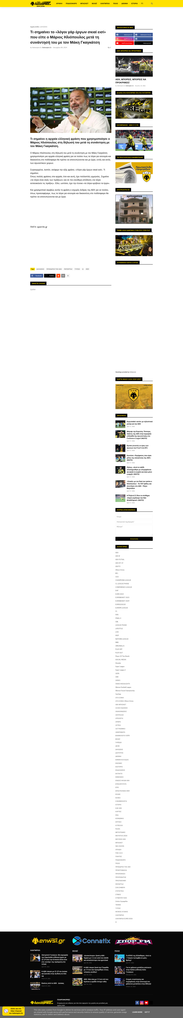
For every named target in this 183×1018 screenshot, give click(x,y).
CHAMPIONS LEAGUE (123, 580)
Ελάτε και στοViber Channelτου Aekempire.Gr (16, 1011)
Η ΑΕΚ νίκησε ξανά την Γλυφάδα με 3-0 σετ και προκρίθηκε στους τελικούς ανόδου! (96, 969)
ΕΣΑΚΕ (117, 794)
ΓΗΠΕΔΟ (118, 742)
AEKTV (117, 566)
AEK (87, 269)
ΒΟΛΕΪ (117, 739)
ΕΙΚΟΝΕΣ (118, 763)
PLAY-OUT (119, 653)
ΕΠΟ (117, 787)
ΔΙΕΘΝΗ (118, 756)
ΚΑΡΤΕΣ (118, 811)
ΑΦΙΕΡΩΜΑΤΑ (120, 732)
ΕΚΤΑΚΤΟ (118, 773)
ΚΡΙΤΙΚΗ (118, 822)
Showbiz (118, 663)
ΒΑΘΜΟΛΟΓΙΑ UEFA (122, 735)
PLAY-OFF (118, 649)
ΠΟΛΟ (117, 863)
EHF (116, 590)
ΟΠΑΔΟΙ (118, 849)
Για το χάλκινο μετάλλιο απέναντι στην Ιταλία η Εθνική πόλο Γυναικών (138, 969)
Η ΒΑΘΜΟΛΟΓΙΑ (121, 801)
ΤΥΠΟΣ (77, 269)
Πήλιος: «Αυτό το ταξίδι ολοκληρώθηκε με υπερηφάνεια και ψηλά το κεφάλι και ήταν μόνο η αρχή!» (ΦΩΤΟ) (139, 470)
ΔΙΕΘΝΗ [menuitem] (124, 3)
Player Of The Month (122, 656)
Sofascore (133, 372)
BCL (116, 573)
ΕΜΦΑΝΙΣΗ (119, 777)
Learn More (137, 1012)
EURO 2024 (119, 594)
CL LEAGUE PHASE (122, 584)
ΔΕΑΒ (117, 746)
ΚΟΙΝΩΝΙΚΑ (119, 818)
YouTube (118, 694)
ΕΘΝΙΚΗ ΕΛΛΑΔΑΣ (122, 760)
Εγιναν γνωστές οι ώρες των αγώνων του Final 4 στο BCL (137, 447)
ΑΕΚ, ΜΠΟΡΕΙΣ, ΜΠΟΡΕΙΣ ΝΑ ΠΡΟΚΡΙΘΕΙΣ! (130, 81)
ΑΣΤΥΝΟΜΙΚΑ (120, 729)
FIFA (116, 615)
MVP (117, 635)
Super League (119, 666)
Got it (147, 1012)
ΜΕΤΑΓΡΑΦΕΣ (120, 832)
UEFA (117, 673)
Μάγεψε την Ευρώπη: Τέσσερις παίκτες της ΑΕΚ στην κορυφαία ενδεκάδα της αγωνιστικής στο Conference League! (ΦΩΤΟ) (139, 434)
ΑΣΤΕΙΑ (118, 725)
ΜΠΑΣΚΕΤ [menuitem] (84, 3)
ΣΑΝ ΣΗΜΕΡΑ (120, 887)
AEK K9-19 (119, 563)
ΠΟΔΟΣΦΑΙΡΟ (120, 860)
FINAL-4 (118, 618)
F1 (116, 611)
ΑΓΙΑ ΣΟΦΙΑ (119, 698)
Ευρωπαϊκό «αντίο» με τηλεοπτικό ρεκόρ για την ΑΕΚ (140, 423)
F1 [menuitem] (142, 3)
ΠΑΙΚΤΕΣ (118, 856)
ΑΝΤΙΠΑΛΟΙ (119, 715)
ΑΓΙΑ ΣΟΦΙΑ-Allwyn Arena (124, 701)
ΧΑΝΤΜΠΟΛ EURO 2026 (124, 919)
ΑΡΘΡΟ (118, 722)
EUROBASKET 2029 (122, 601)
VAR (116, 677)
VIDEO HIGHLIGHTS (122, 684)
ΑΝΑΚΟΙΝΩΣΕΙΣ (121, 711)
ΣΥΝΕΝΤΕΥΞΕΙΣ (121, 898)
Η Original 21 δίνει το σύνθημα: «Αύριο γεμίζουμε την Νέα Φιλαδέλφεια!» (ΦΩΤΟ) (138, 497)
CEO (117, 577)
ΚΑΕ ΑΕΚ (118, 808)
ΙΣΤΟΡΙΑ (118, 805)
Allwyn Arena (119, 570)
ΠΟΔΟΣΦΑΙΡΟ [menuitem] (71, 3)
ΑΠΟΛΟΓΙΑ (119, 718)
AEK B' (117, 556)
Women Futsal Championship (125, 691)
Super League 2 (120, 670)
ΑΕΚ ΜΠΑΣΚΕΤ (120, 704)
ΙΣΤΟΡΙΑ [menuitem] (134, 3)
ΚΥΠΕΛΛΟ (119, 825)
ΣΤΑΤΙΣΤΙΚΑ (119, 891)
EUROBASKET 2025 (122, 597)
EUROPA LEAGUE (121, 608)
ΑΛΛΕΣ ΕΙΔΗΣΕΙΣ (121, 708)
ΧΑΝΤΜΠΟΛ (119, 915)
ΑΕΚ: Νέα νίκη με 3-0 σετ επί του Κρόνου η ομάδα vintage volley (96, 980)
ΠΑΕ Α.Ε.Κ (119, 853)
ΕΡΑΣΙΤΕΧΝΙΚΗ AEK (122, 791)
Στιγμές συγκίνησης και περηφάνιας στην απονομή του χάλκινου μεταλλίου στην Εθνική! (138, 981)
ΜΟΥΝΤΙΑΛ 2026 (121, 836)
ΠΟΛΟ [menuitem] (115, 3)
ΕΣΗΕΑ (117, 798)
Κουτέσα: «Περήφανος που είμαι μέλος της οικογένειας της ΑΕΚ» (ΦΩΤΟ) (139, 457)
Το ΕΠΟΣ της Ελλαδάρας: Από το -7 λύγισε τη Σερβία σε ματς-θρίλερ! (138, 958)
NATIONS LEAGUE (121, 639)
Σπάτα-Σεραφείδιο (121, 901)
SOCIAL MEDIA (120, 660)
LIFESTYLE (119, 628)
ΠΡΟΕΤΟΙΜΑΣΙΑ (121, 870)
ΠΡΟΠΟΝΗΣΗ (120, 874)
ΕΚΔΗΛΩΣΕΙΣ (120, 770)
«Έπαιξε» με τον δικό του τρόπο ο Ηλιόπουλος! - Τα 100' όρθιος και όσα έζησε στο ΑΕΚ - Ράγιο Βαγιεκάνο (139, 484)
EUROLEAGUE (120, 604)
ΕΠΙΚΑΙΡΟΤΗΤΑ (120, 784)
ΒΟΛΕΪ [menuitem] (94, 3)
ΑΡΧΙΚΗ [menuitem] (59, 3)
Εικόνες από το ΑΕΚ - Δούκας (53, 983)
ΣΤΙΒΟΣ (118, 894)
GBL (116, 622)
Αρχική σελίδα (34, 27)
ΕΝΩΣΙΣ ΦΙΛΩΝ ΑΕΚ (122, 780)
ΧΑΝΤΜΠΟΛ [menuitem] (105, 3)
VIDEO (117, 680)
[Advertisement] (91, 16)
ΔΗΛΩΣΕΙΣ (43, 27)
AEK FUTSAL (119, 559)
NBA (117, 642)
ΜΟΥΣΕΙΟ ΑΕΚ (120, 839)
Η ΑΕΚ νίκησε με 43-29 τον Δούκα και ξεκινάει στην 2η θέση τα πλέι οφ (54, 973)
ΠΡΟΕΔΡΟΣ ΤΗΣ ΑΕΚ (54, 269)
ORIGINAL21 (120, 646)
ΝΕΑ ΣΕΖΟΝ (119, 846)
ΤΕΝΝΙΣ (118, 905)
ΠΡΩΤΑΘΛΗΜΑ (120, 880)
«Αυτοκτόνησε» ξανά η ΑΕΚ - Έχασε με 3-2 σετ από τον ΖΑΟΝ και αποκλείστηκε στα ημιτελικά (96, 958)
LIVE (117, 632)
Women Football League (123, 687)
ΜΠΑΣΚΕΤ (119, 843)
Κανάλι (117, 829)
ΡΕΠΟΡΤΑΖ (68, 269)
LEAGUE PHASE (121, 625)
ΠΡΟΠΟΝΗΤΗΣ (120, 877)
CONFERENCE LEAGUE (123, 587)
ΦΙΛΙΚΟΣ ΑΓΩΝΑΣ (121, 912)
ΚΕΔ (116, 815)
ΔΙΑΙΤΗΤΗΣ (119, 753)
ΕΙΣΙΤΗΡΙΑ (119, 767)
